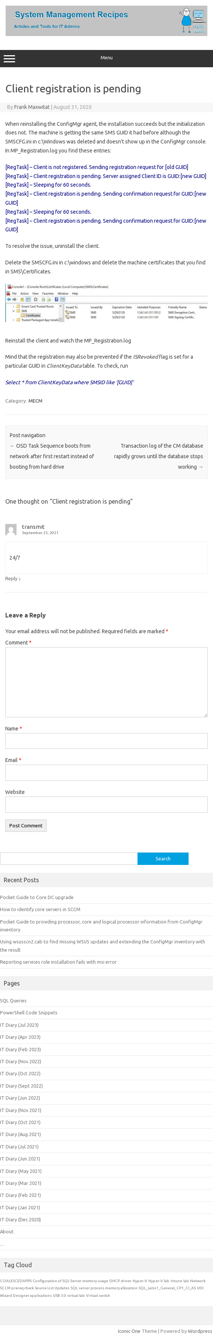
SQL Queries (13, 1000)
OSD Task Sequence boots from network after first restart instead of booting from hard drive (52, 456)
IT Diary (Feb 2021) (20, 1195)
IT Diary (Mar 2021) (20, 1183)
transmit (33, 527)
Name (13, 729)
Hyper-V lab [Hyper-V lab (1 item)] (158, 1281)
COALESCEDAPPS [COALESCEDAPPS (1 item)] (16, 1281)
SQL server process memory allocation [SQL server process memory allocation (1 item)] (104, 1288)
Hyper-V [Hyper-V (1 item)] (140, 1281)
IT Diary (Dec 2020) (20, 1219)
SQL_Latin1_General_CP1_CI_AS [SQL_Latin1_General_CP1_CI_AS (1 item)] (167, 1288)
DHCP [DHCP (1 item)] (114, 1281)
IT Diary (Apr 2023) (20, 1037)
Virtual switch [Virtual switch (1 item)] (98, 1295)
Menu (106, 58)
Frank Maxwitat (32, 107)
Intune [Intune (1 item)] (176, 1281)
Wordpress (200, 1331)
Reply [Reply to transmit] (11, 578)
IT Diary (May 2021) (21, 1171)
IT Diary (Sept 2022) (21, 1085)
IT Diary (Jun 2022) (20, 1097)
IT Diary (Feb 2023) (20, 1049)
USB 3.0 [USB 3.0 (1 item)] (59, 1295)
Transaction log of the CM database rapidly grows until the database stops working (158, 456)
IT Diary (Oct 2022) (20, 1073)
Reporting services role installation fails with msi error (58, 961)
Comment (18, 643)
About (7, 1231)
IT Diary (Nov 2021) (20, 1110)
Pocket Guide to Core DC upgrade (37, 897)
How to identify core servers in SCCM (40, 909)
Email (13, 760)
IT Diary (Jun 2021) (20, 1158)
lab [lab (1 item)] (186, 1281)
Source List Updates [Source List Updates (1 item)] (52, 1288)
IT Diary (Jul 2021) (19, 1146)
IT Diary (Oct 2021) (20, 1122)
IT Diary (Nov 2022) (20, 1061)
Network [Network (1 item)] (197, 1281)
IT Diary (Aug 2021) (20, 1134)
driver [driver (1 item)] (126, 1281)
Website (15, 792)
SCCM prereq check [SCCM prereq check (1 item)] (17, 1288)
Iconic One (129, 1331)
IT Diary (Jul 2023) (19, 1025)
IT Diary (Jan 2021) (20, 1207)
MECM (35, 400)
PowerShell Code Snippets (28, 1012)
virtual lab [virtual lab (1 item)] (76, 1295)
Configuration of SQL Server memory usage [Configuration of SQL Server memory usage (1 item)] (70, 1281)
